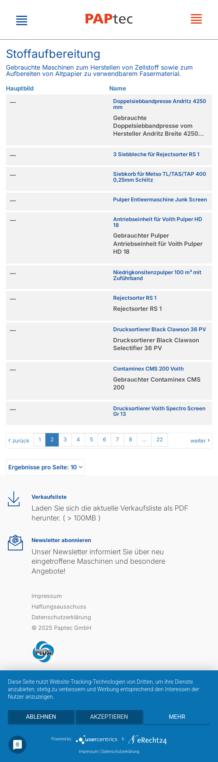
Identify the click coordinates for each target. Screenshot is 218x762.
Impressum (47, 595)
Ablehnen (41, 716)
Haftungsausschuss (59, 606)
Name (117, 88)
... (144, 439)
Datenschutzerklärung (61, 617)
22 (160, 439)
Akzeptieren (109, 716)
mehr (177, 716)
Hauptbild (20, 88)
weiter (198, 440)
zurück (20, 440)
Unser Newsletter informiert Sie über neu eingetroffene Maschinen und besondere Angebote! (98, 561)
